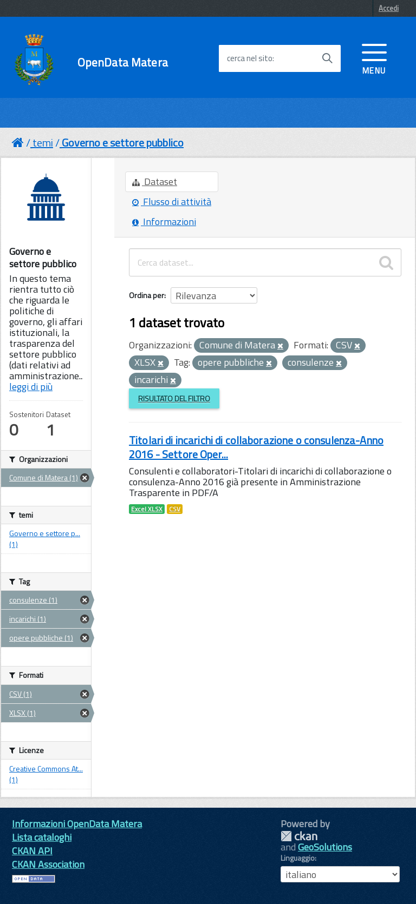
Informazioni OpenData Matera (77, 823)
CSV (174, 509)
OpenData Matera (122, 62)
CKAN (299, 836)
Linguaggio (298, 858)
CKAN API (32, 850)
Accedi (389, 8)
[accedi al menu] (374, 58)
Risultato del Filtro (174, 398)
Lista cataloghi (42, 837)
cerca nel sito (249, 58)
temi (42, 142)
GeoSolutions (325, 847)
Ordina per (146, 295)
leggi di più (31, 386)
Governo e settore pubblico (123, 142)
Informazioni (164, 221)
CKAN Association (48, 864)
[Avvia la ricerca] (327, 58)
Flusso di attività (171, 201)
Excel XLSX (146, 509)
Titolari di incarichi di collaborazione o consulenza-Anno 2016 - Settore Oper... (256, 447)
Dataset (154, 181)
